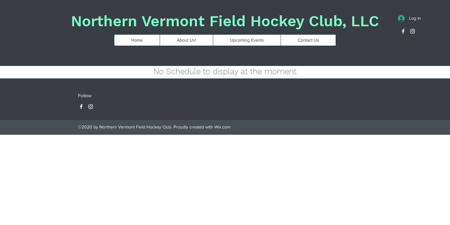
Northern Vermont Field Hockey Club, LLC (225, 21)
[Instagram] (412, 31)
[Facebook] (403, 31)
